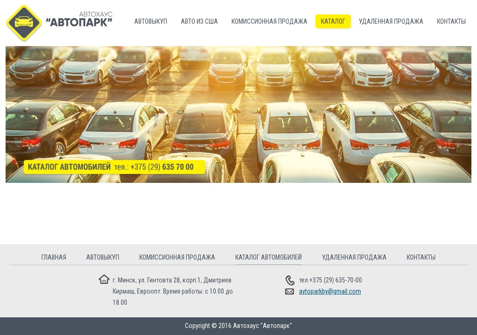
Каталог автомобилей (268, 257)
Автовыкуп (150, 21)
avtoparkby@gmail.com (330, 291)
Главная (53, 257)
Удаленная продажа (391, 21)
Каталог (333, 21)
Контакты (451, 21)
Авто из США (199, 21)
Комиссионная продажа (269, 21)
